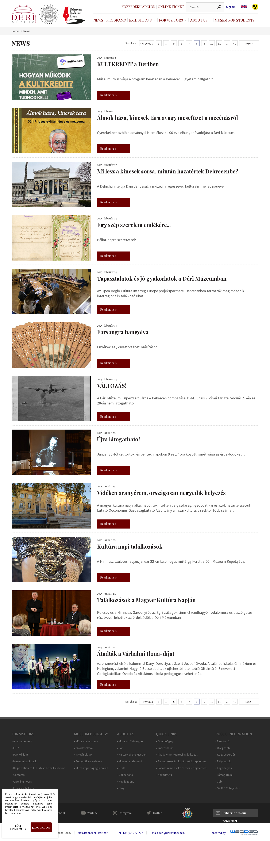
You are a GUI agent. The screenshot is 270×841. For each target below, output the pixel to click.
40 (234, 43)
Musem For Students (234, 20)
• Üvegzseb (222, 748)
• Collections (125, 775)
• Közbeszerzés (225, 754)
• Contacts (18, 775)
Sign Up (231, 7)
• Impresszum (164, 748)
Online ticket (171, 7)
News (98, 20)
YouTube (92, 813)
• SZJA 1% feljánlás (227, 788)
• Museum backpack (24, 761)
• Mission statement (129, 761)
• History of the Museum (132, 754)
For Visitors (171, 20)
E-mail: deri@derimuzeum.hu (167, 833)
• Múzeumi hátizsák (86, 741)
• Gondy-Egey (164, 741)
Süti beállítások (18, 827)
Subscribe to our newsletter (234, 814)
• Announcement (22, 741)
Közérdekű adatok (138, 7)
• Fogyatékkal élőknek (88, 761)
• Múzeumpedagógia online (91, 768)
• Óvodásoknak (83, 748)
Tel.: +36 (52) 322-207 (130, 833)
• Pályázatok (223, 761)
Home (15, 31)
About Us (199, 20)
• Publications (125, 781)
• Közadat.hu (164, 775)
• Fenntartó (222, 741)
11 (219, 43)
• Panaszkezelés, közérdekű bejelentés (181, 761)
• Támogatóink (224, 775)
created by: (219, 833)
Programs (116, 20)
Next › (249, 43)
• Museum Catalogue (130, 741)
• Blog (120, 788)
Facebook (59, 813)
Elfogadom (41, 827)
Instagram (125, 813)
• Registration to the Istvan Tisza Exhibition (38, 768)
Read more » (108, 95)
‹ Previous (146, 43)
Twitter (157, 813)
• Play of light (20, 754)
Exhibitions (140, 20)
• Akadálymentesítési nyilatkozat (176, 754)
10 (211, 43)
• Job (120, 748)
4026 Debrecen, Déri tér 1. (94, 833)
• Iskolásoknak (83, 754)
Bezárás (52, 795)
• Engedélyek (223, 768)
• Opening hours (22, 781)
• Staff (121, 768)
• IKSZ (15, 748)
